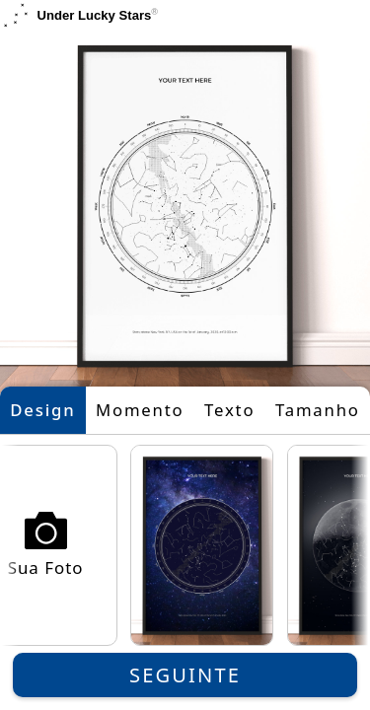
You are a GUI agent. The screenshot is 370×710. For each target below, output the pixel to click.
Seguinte (185, 675)
